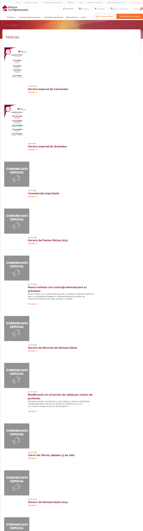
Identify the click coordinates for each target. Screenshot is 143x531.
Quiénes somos (31, 2)
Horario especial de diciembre (47, 94)
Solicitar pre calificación (113, 54)
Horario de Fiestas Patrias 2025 (48, 174)
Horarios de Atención (119, 9)
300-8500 (68, 9)
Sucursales (100, 9)
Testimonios (85, 465)
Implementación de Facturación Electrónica (56, 386)
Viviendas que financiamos (30, 17)
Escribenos (84, 9)
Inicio (18, 2)
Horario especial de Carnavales (48, 50)
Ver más (32, 54)
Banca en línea (104, 16)
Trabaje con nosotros (106, 465)
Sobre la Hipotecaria (36, 465)
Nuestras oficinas (91, 444)
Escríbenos (127, 444)
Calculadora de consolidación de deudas (52, 481)
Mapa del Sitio (84, 528)
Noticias (71, 2)
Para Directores (101, 528)
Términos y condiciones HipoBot (84, 485)
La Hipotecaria (15, 8)
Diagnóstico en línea (45, 485)
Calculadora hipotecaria (53, 17)
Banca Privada (72, 17)
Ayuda (83, 17)
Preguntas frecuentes (10, 492)
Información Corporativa (10, 481)
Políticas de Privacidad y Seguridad (85, 481)
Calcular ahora (108, 80)
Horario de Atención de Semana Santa (52, 245)
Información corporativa (52, 2)
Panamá (137, 2)
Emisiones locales (95, 2)
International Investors (116, 2)
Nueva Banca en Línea (130, 16)
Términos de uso (79, 478)
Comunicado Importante (44, 139)
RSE (80, 2)
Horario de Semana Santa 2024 (48, 351)
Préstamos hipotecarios (46, 488)
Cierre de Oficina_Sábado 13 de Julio (51, 315)
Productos (11, 17)
